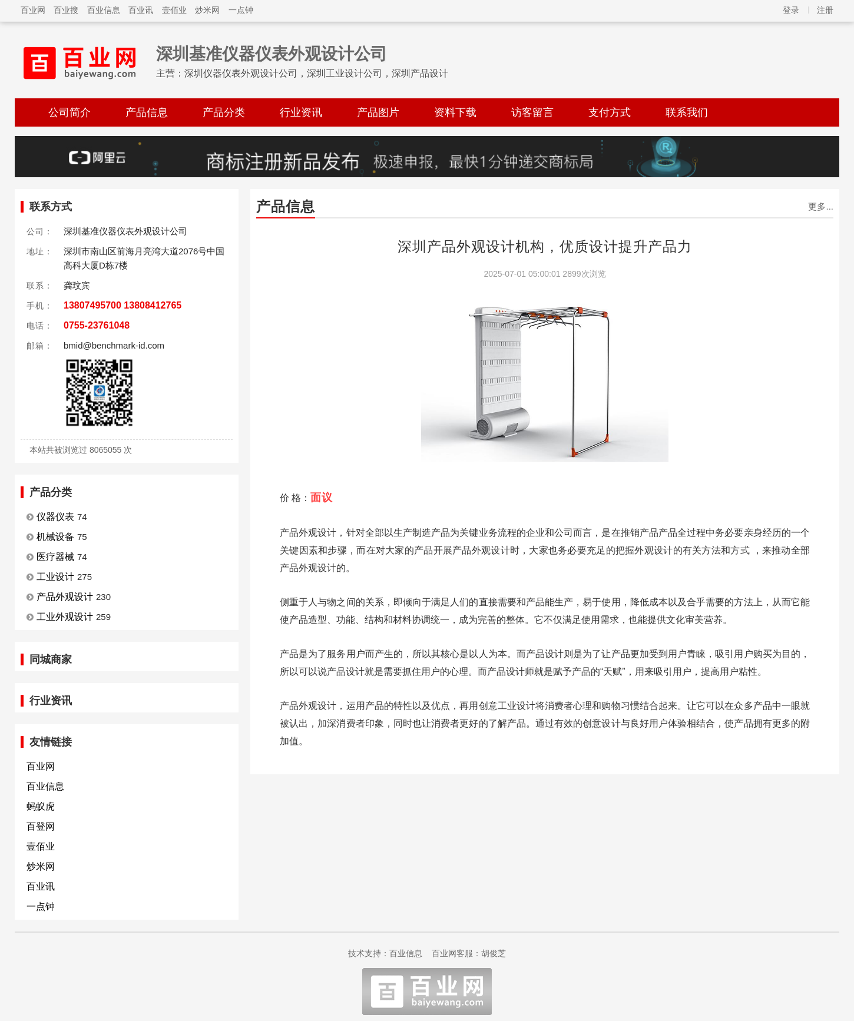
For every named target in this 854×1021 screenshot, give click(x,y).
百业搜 (66, 10)
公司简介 (69, 112)
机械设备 (55, 537)
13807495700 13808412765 (122, 305)
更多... (820, 206)
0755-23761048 (97, 325)
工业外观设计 (65, 617)
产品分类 (224, 112)
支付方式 (609, 112)
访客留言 (532, 112)
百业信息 (103, 10)
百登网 (41, 826)
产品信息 (146, 112)
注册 (825, 10)
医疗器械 (55, 557)
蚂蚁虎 (41, 806)
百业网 (33, 10)
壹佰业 (174, 10)
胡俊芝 (493, 953)
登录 (791, 10)
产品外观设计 (65, 597)
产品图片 (378, 112)
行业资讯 (301, 112)
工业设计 (55, 577)
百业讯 (140, 10)
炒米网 (207, 10)
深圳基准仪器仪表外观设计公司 (271, 54)
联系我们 (687, 112)
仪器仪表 (55, 517)
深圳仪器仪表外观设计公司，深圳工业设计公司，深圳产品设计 (316, 73)
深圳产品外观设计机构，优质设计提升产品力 (545, 246)
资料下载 (455, 112)
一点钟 (241, 10)
